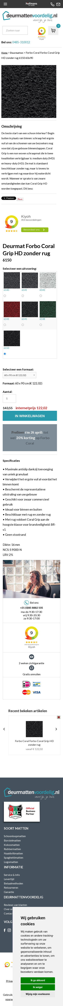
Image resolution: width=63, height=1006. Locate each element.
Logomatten (11, 861)
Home (4, 52)
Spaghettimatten (13, 857)
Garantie (9, 891)
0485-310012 (21, 42)
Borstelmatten (12, 840)
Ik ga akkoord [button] (38, 980)
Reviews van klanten (15, 904)
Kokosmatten (12, 844)
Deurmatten (16, 52)
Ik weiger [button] (38, 987)
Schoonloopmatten (15, 836)
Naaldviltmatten (13, 853)
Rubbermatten (12, 849)
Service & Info (12, 874)
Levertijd (9, 879)
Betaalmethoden (13, 883)
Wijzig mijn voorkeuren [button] (38, 994)
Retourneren (11, 887)
